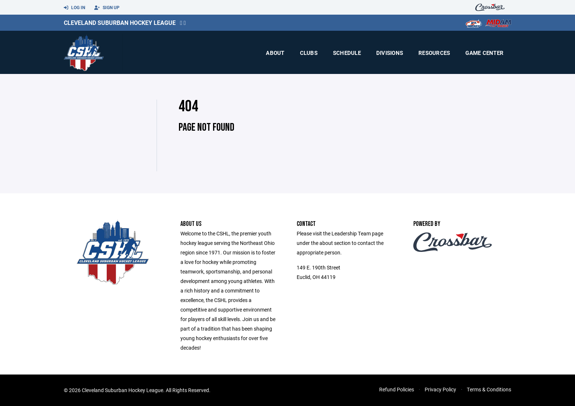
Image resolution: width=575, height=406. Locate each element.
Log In (74, 7)
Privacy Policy (440, 389)
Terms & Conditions (489, 389)
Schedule (347, 52)
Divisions (389, 52)
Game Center (484, 52)
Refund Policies (396, 389)
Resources (434, 52)
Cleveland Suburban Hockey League (120, 22)
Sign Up (107, 7)
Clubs (309, 52)
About (275, 52)
